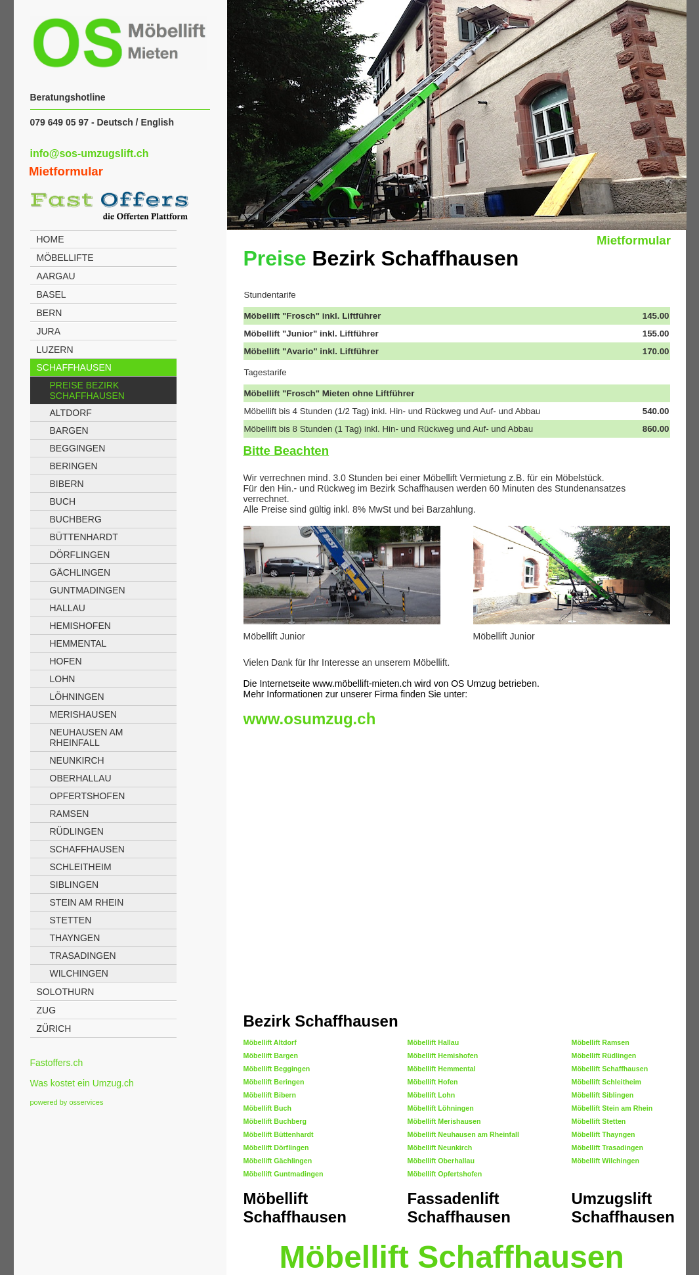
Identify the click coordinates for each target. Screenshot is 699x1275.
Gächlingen (80, 572)
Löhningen (77, 696)
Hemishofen (80, 625)
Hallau (67, 608)
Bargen (69, 430)
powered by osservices (67, 1102)
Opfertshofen (87, 796)
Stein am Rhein (87, 902)
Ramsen (69, 813)
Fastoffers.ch (56, 1062)
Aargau (56, 276)
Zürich (54, 1028)
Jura (49, 331)
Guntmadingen (87, 590)
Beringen (74, 466)
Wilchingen (79, 973)
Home (50, 239)
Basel (51, 294)
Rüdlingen (77, 831)
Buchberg (76, 519)
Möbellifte (65, 257)
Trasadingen (83, 955)
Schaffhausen (74, 367)
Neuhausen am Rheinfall (86, 737)
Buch (63, 501)
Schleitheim (81, 867)
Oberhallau (81, 778)
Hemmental (78, 643)
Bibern (67, 483)
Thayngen (75, 938)
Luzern (55, 349)
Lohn (62, 679)
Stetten (71, 920)
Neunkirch (77, 760)
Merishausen (83, 714)
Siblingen (74, 884)
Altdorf (71, 412)
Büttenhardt (84, 537)
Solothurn (66, 991)
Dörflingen (80, 554)
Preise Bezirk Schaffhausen (87, 390)
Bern (49, 313)
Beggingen (78, 448)
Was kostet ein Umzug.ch (82, 1083)
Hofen (66, 661)
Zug (46, 1010)
